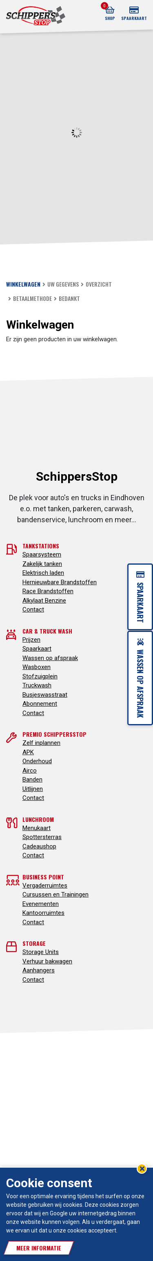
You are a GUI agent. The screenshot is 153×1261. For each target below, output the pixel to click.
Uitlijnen (32, 789)
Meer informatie (38, 1247)
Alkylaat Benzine (44, 600)
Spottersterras (42, 837)
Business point (43, 876)
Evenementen (40, 904)
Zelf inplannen (41, 742)
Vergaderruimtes (44, 885)
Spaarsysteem (41, 554)
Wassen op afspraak (50, 658)
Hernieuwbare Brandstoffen (59, 582)
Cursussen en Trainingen (55, 894)
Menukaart (36, 828)
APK (28, 752)
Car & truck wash (47, 631)
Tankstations (40, 545)
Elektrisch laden (43, 572)
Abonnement (39, 703)
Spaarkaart (36, 648)
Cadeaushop (39, 846)
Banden (32, 779)
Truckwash (36, 685)
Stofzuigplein (40, 676)
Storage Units (40, 952)
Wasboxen (36, 667)
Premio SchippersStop (54, 734)
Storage (34, 943)
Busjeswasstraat (44, 694)
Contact (33, 609)
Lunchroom (38, 819)
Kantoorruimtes (43, 912)
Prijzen (31, 639)
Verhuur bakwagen (47, 961)
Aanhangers (38, 970)
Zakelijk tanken (42, 564)
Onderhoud (37, 761)
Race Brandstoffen (47, 591)
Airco (29, 770)
